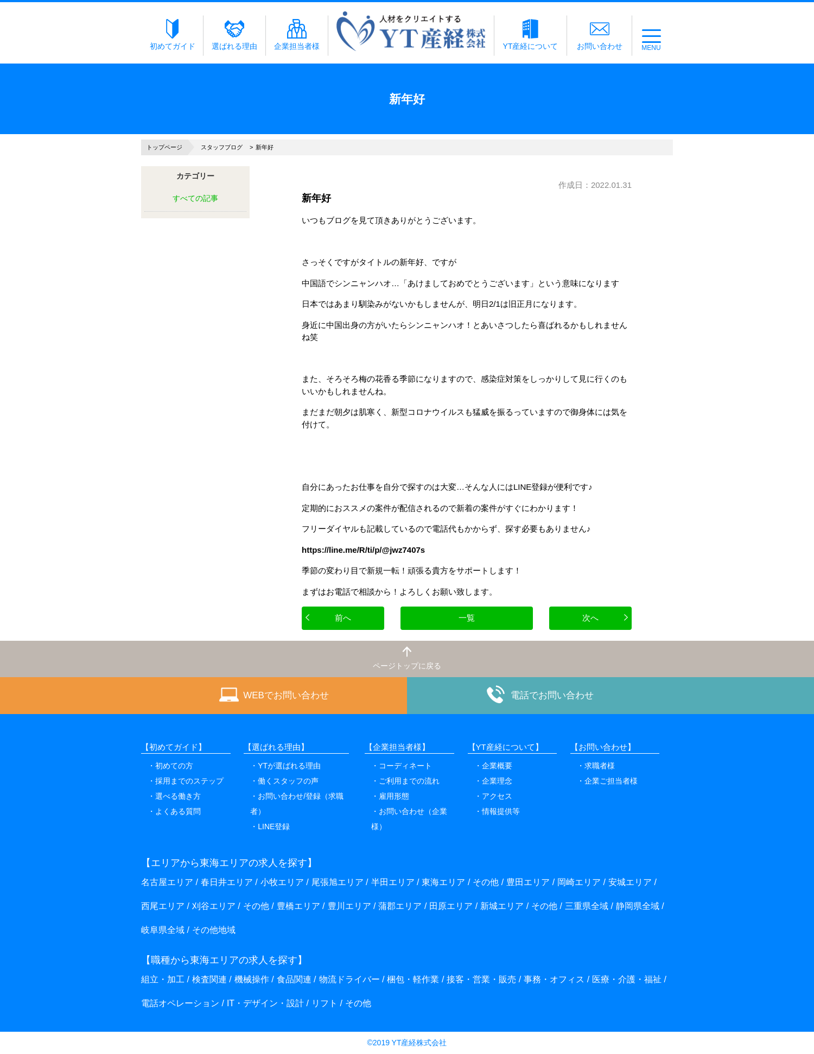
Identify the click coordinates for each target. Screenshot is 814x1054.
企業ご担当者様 (611, 781)
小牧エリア (282, 882)
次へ (590, 617)
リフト (324, 1003)
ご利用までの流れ (409, 781)
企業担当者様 (297, 35)
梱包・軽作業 (413, 979)
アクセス (497, 796)
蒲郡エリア (400, 906)
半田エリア (393, 882)
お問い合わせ (599, 35)
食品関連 (294, 979)
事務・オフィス (554, 979)
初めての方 (174, 765)
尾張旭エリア (337, 882)
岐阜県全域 (163, 930)
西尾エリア (163, 906)
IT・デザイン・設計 (265, 1003)
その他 (486, 882)
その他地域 (214, 930)
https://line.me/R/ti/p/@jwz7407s (363, 549)
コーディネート (405, 765)
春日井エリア (227, 882)
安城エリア (630, 882)
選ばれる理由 (234, 35)
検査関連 (209, 979)
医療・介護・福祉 (627, 979)
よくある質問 (178, 811)
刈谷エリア (214, 906)
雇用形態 (394, 796)
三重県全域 (586, 906)
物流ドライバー (349, 979)
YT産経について (530, 35)
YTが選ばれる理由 (289, 765)
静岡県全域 (637, 906)
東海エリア (443, 882)
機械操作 (251, 979)
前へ (343, 617)
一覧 (467, 617)
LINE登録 (274, 826)
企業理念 (497, 781)
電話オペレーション (180, 1003)
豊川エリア (349, 906)
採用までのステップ (189, 781)
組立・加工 (163, 979)
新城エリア (502, 906)
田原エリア (451, 906)
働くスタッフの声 (288, 781)
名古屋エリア (167, 882)
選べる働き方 (178, 796)
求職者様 (599, 765)
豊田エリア (528, 882)
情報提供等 (501, 811)
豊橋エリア (298, 906)
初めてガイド (172, 35)
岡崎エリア (579, 882)
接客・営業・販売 (481, 979)
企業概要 (497, 765)
